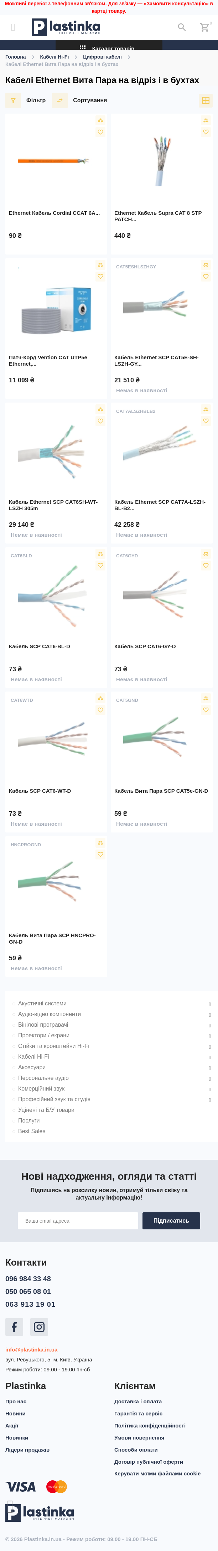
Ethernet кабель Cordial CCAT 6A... (54, 213)
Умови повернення (139, 1435)
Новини (15, 1411)
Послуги (29, 1121)
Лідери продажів (27, 1447)
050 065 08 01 (28, 1289)
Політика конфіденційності (150, 1423)
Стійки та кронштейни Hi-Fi (53, 1046)
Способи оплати (136, 1447)
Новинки (16, 1435)
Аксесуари (32, 1067)
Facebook (14, 1325)
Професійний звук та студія (54, 1099)
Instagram (39, 1325)
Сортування (79, 100)
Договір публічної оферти (148, 1460)
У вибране (100, 132)
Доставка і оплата (138, 1399)
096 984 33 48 (28, 1276)
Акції (11, 1423)
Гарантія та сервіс (138, 1411)
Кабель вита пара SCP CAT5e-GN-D (161, 791)
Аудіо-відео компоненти (49, 1014)
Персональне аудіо (43, 1078)
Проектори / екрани (43, 1035)
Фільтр (25, 100)
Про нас (15, 1399)
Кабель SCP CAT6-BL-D (39, 646)
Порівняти (100, 120)
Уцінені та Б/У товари (46, 1110)
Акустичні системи (42, 1003)
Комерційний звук (41, 1089)
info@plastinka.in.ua (31, 1347)
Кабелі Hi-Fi (33, 1057)
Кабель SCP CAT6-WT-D (40, 791)
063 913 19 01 (30, 1302)
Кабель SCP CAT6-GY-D (145, 646)
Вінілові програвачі (43, 1025)
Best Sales (31, 1131)
